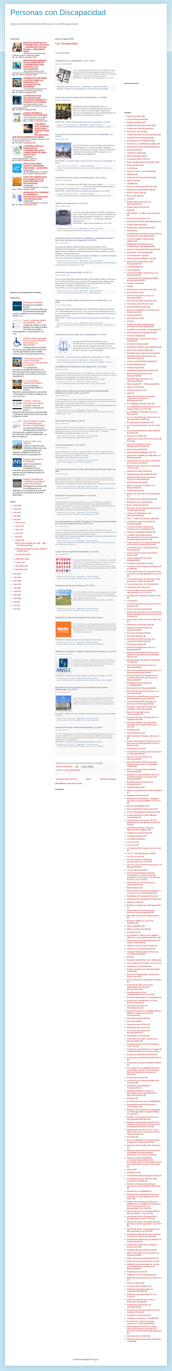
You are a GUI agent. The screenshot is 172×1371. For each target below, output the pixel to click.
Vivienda (131, 230)
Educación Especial (135, 156)
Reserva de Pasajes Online (138, 350)
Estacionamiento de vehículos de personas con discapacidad (141, 702)
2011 (15, 516)
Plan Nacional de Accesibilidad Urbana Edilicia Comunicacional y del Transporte (144, 1013)
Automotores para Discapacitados (142, 147)
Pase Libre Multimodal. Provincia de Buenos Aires (143, 975)
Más (35, 57)
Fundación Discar (135, 748)
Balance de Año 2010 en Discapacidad (143, 494)
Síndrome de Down (135, 1272)
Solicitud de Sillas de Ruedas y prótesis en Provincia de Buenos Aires (144, 1235)
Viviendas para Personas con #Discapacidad (140, 380)
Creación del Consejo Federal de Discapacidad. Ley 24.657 (79, 727)
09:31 (74, 512)
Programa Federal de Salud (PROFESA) (144, 1057)
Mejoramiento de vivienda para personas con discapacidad (141, 911)
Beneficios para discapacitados (140, 499)
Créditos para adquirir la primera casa (144, 595)
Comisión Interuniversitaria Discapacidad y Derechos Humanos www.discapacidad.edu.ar (142, 537)
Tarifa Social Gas (134, 1283)
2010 (15, 512)
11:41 (74, 381)
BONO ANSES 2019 (135, 193)
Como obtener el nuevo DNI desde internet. (142, 554)
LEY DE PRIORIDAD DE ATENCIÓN (142, 812)
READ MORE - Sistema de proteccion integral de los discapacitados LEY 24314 (82, 357)
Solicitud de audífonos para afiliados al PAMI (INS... (31, 550)
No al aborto (132, 932)
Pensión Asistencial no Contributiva (33, 460)
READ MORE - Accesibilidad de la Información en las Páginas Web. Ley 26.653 (79, 379)
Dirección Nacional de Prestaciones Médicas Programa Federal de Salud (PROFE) (143, 654)
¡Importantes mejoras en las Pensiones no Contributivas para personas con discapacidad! (35, 64)
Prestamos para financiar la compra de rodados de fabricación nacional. (144, 1050)
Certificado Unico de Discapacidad (142, 134)
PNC (129, 321)
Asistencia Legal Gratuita (138, 471)
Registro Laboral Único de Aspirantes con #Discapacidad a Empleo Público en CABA (143, 1112)
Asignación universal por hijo (140, 189)
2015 (15, 581)
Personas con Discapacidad (58, 12)
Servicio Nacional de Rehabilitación (142, 221)
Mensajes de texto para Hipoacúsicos (143, 915)
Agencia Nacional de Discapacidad (142, 249)
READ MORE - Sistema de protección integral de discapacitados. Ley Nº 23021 (82, 191)
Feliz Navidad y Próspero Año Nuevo (143, 736)
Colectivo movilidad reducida (140, 532)
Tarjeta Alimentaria (135, 224)
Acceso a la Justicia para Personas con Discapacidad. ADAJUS (143, 418)
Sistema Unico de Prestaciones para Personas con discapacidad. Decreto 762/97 (143, 1196)
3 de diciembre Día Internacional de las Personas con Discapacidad (144, 235)
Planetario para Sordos (137, 1024)
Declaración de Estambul (138, 609)
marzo (18, 526)
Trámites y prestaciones (137, 1315)
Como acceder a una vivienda (32, 442)
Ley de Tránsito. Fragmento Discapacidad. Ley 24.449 (76, 552)
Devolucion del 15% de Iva (138, 304)
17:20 (74, 642)
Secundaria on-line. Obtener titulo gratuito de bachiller (142, 1180)
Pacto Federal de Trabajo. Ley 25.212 (70, 421)
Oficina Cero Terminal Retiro (140, 949)
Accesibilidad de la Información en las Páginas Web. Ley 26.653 (80, 367)
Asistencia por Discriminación (140, 474)
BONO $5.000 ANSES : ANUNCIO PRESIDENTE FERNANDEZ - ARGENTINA (35, 166)
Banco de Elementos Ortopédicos (141, 162)
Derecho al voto (134, 292)
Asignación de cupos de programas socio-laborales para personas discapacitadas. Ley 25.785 (81, 688)
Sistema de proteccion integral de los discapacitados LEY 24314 (80, 335)
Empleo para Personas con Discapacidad (139, 203)
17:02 (74, 540)
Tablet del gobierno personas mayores (144, 1278)
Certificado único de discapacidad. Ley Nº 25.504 (74, 61)
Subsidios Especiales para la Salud (142, 353)
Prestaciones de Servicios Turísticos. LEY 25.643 (74, 586)
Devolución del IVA (135, 644)
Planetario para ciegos (137, 1027)
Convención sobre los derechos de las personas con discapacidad (143, 580)
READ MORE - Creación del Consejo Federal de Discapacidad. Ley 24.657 (78, 742)
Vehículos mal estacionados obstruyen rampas (144, 1340)
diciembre (20, 569)
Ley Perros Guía (134, 856)
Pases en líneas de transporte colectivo (144, 980)
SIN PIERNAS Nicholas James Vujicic (143, 1175)
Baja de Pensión (134, 116)
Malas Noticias (133, 888)
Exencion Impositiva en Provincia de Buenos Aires (143, 311)
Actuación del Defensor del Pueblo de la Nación (143, 431)
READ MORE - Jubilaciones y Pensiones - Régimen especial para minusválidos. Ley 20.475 (83, 675)
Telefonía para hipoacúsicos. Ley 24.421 (71, 203)
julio (17, 536)
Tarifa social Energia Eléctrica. (140, 186)
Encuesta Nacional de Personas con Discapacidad (143, 692)
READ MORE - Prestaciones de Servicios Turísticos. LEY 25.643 (93, 600)
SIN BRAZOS (132, 1172)
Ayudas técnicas (134, 490)
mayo (18, 529)
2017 (15, 588)
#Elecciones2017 (134, 387)
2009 (15, 509)
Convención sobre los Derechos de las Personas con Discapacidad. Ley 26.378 (84, 135)
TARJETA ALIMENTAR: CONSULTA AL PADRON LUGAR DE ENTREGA (33, 481)
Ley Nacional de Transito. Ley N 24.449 (144, 848)
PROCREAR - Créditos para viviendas (143, 213)
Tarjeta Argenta (134, 367)
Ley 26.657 (131, 845)
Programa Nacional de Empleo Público (144, 1063)
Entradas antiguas (108, 779)
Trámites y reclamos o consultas (141, 1318)
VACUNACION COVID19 (137, 1336)
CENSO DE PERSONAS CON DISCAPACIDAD (139, 514)
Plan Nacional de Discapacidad (140, 332)
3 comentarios (81, 381)
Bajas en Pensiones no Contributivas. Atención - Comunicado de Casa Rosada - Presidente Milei (36, 47)
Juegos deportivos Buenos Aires (141, 809)
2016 (15, 584)
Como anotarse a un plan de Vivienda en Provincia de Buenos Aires (143, 543)
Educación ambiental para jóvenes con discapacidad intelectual (144, 671)
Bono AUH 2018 (134, 196)
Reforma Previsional (136, 344)
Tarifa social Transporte (138, 1286)
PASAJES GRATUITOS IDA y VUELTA (143, 960)
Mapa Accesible (134, 902)
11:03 (74, 436)
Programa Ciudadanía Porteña (141, 1054)
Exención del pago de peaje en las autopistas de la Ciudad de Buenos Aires (142, 724)
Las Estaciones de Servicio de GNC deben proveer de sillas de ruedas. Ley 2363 (85, 470)
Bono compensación (136, 505)
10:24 (78, 86)
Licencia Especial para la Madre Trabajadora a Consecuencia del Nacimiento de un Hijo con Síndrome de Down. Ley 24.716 (86, 523)
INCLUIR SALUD (134, 318)
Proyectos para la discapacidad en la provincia (143, 1081)
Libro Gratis (132, 180)
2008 (15, 505)
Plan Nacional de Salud (137, 1018)
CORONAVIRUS (133, 267)
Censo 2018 (132, 270)
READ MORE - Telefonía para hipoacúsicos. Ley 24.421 (92, 223)
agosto (18, 540)
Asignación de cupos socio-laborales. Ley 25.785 (74, 720)
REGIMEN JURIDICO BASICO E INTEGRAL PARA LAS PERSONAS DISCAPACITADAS (141, 1093)
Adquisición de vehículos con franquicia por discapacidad (140, 245)
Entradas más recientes (66, 779)
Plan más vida (133, 1021)
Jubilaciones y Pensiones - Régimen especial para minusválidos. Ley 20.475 (85, 651)
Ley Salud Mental (134, 839)
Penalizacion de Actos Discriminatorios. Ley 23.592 (75, 495)
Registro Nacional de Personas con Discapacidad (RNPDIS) (142, 1118)
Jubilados (131, 174)
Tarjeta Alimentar (135, 364)
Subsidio (131, 183)
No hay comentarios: (64, 766)
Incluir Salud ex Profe (136, 207)
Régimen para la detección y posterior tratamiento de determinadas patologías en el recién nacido (144, 1152)
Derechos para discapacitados (140, 301)
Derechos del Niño (135, 636)
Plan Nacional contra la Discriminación (137, 1006)
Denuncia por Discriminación (140, 289)
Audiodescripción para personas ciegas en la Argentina (141, 478)
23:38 (75, 360)
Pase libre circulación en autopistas (142, 329)
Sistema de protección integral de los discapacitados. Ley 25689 (80, 97)
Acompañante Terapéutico (139, 422)
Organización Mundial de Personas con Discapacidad (143, 953)
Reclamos (131, 1098)
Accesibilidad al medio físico (139, 403)
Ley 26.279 (65, 411)
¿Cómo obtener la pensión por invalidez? (35, 114)
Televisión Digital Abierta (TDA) (141, 370)
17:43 (74, 608)
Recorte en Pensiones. (137, 218)
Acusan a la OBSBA (135, 436)
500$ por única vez (135, 390)
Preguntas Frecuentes (137, 1036)
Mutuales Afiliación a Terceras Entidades (140, 922)
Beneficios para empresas (138, 502)
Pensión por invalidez (33, 302)
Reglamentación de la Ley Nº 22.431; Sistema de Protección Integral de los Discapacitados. (143, 1131)
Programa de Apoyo (136, 1077)
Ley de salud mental (135, 870)
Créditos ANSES (134, 283)
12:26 (74, 718)
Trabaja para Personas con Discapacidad (139, 1306)
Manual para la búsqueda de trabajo (143, 899)
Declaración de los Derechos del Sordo (144, 619)
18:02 (74, 576)
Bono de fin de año (135, 131)
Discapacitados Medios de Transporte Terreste (143, 661)
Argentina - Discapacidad (138, 252)
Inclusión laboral (134, 787)
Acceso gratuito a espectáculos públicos (33, 382)
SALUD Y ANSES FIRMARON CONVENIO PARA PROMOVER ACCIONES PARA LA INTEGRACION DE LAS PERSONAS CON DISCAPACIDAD (144, 1161)
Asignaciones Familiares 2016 (140, 258)
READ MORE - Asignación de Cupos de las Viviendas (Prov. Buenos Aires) (78, 640)
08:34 (74, 460)
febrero (18, 522)
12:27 (74, 486)
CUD (129, 199)
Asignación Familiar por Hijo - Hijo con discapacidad (30, 544)
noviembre (20, 566)
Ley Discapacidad (66, 43)
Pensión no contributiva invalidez (142, 144)
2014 (15, 577)
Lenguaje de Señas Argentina (140, 177)
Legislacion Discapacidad (138, 833)
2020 (15, 598)
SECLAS (130, 1169)
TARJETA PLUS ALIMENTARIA (140, 1275)
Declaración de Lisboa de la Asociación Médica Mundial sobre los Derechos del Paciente (144, 614)
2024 (15, 609)
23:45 (75, 323)
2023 (15, 605)
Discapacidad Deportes (137, 307)
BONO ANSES (133, 150)
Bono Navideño (134, 165)
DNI (128, 286)
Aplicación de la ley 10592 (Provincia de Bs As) (144, 440)
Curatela (130, 601)
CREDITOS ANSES (135, 153)
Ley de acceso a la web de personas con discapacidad (144, 866)
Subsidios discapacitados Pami (140, 1250)
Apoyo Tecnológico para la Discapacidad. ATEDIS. (139, 445)
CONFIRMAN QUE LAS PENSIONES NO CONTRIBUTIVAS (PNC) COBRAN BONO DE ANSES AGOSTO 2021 (35, 150)
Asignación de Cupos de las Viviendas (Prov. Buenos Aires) (79, 618)
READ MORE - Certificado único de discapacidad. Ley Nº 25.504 (93, 78)
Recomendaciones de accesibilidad (142, 1101)
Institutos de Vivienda (136, 795)
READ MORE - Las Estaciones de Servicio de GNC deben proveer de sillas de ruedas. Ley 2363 (85, 483)
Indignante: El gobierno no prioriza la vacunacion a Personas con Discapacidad (36, 195)
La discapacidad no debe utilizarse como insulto (142, 816)
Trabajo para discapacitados (139, 227)
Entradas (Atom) (75, 783)
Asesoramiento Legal (136, 255)
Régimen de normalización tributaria (143, 1145)
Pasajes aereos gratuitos (138, 966)
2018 (15, 591)
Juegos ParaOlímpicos (137, 806)
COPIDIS (131, 168)
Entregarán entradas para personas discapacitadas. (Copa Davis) (143, 697)
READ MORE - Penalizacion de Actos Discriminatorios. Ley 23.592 (76, 510)
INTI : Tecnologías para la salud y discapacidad (141, 770)
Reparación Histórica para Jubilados (143, 347)
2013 (15, 574)
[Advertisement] (29, 248)
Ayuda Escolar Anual (136, 482)
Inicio (88, 779)
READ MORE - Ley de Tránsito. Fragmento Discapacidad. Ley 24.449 (94, 568)
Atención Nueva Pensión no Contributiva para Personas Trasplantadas (34, 423)
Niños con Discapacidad (137, 929)
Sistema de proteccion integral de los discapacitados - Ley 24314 (93, 362)
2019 (15, 595)
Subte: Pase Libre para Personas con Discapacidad (143, 1254)
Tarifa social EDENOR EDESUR (140, 361)
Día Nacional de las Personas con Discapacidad (141, 666)
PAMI (129, 210)
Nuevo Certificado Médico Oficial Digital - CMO (34, 321)
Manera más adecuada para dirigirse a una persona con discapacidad (144, 892)
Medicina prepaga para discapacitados (144, 905)
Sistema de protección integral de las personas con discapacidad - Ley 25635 (83, 301)
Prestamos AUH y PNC (137, 159)
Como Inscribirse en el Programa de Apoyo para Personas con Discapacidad (35, 180)
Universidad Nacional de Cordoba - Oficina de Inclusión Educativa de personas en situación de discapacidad (144, 1328)
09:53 (74, 678)
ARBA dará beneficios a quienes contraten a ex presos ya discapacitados (141, 398)
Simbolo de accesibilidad (138, 1191)
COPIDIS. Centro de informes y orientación (33, 402)
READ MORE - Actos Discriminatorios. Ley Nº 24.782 (71, 457)
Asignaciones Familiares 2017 (140, 452)
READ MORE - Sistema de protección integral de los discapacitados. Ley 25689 (82, 122)
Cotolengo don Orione (137, 587)
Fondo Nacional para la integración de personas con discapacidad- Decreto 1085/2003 (144, 743)
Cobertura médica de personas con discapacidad (142, 274)
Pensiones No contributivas (139, 141)
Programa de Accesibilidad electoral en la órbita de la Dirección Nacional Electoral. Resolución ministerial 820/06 (143, 1071)
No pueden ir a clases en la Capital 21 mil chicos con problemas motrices (143, 936)
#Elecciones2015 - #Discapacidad (142, 384)
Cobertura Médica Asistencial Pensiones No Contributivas (140, 528)
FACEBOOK (132, 730)
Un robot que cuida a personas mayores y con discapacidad (140, 1322)
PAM (129, 957)
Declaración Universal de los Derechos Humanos (144, 605)
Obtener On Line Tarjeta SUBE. (140, 945)
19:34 (75, 193)
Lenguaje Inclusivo (135, 836)
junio (17, 533)
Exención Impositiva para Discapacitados (138, 713)
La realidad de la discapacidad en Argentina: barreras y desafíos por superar (35, 99)
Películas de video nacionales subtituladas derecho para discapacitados (140, 987)
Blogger (95, 1359)
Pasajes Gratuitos (134, 122)
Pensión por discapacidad (138, 128)
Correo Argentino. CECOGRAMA (141, 584)
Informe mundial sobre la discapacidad (144, 790)
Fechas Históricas (134, 733)
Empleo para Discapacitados (139, 125)
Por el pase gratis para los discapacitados (138, 1031)
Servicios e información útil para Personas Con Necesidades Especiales (144, 1185)
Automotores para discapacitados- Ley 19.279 (73, 272)
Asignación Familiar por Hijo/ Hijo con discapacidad (144, 456)
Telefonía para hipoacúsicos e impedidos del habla (140, 1290)
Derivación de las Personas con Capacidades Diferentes (141, 640)
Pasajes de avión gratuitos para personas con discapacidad (141, 325)
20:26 (75, 290)
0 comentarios (84, 125)
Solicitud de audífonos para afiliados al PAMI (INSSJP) (144, 1240)
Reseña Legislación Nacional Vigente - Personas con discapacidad (144, 1141)
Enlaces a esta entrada (100, 86)
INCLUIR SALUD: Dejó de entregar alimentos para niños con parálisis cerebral (142, 764)
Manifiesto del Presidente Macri (141, 896)
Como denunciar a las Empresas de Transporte (142, 548)
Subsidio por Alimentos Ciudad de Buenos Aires (142, 1246)
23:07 (75, 166)
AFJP (129, 393)
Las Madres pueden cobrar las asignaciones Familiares (140, 829)
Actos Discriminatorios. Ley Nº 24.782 (70, 445)
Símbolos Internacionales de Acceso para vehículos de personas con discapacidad (34, 341)
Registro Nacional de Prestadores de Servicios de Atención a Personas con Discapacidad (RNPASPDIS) (143, 1124)
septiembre (20, 559)
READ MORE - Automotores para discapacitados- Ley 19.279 (76, 288)
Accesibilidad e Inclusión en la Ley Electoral (142, 413)
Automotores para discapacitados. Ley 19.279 (76, 292)
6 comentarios (81, 642)
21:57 (75, 260)
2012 (15, 519)
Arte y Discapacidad (135, 449)
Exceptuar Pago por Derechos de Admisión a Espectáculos (141, 708)
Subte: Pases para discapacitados (141, 1258)
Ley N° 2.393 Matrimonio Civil (140, 853)
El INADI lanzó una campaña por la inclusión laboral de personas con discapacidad (142, 677)
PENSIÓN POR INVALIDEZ (138, 138)
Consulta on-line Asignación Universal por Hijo (144, 567)
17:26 (74, 410)
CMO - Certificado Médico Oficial (141, 518)
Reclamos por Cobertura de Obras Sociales (142, 340)
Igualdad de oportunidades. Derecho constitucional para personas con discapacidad (143, 776)
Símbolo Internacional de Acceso (141, 1261)
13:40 (75, 125)
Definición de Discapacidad (139, 624)
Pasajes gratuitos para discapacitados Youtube (143, 970)
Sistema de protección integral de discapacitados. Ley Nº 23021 (80, 178)
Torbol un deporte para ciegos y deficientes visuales (141, 1300)
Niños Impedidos (134, 926)
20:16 (75, 228)
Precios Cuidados (134, 336)
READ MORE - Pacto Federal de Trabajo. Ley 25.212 (71, 433)
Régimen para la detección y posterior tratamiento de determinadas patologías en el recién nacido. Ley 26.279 (82, 392)
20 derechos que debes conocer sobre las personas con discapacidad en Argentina (35, 82)
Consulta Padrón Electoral (138, 563)
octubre (19, 562)
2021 (15, 602)
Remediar (131, 1137)
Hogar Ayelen (133, 315)
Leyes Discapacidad (101, 89)
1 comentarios (86, 86)
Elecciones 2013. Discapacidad (140, 688)
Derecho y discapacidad (137, 633)
